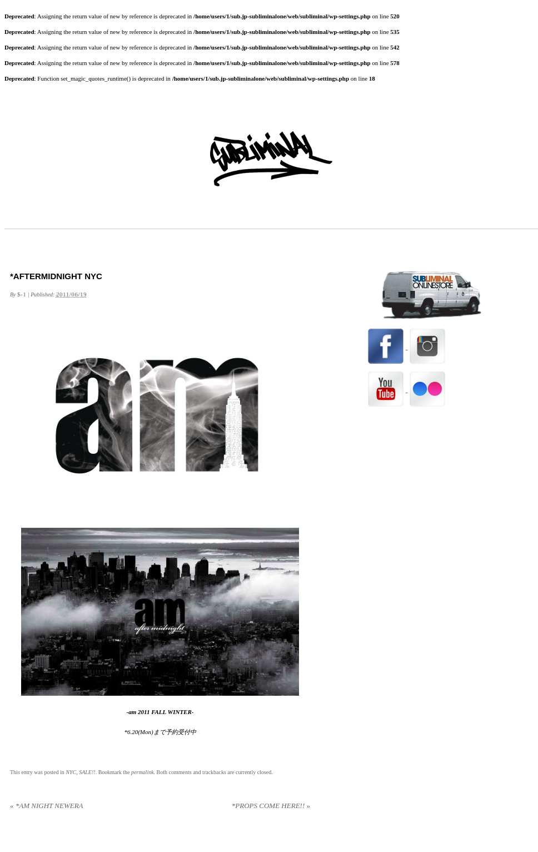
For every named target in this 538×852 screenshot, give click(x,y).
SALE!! (87, 772)
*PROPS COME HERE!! (271, 805)
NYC (71, 772)
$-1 (21, 294)
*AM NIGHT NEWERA (46, 805)
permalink (142, 772)
